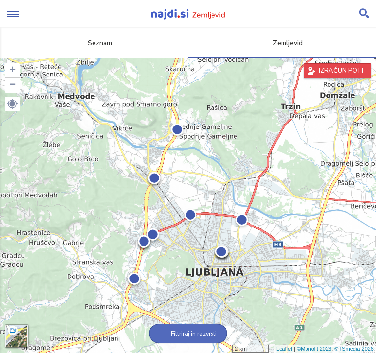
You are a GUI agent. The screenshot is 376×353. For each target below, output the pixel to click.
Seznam (94, 43)
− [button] (12, 85)
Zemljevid (282, 43)
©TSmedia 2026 (354, 349)
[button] (12, 104)
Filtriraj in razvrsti (188, 334)
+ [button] (12, 70)
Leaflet (284, 349)
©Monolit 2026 (314, 349)
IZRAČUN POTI (341, 70)
